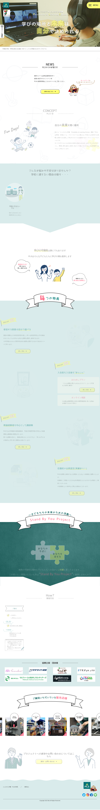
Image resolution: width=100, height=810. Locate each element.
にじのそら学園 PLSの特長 (11, 787)
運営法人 (27, 787)
